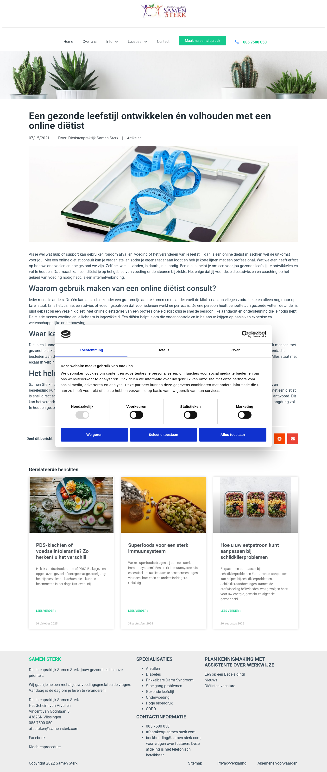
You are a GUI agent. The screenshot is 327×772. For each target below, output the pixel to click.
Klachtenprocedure (45, 747)
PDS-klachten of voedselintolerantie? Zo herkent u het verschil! (62, 551)
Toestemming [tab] (91, 350)
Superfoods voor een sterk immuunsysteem (158, 548)
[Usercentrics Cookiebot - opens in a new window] (245, 334)
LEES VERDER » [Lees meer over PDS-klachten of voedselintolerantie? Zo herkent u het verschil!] (46, 610)
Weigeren (94, 434)
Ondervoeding (158, 697)
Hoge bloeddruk (159, 703)
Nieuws (211, 680)
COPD (151, 709)
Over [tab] (236, 350)
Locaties (137, 41)
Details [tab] (163, 350)
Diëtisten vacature (220, 686)
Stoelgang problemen (164, 686)
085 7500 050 (158, 726)
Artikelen (134, 138)
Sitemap (195, 763)
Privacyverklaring (231, 763)
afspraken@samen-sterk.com (53, 728)
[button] (279, 438)
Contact (163, 41)
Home (68, 41)
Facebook (37, 737)
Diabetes (153, 674)
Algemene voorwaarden (277, 763)
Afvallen (153, 668)
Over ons (90, 41)
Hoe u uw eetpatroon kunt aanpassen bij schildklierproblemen (249, 551)
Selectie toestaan (163, 434)
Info (112, 41)
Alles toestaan (232, 434)
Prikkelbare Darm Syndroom (170, 680)
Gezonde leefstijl (160, 691)
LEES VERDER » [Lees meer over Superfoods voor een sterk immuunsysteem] (138, 610)
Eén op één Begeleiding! (225, 674)
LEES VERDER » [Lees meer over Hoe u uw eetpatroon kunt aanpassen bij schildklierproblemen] (230, 610)
